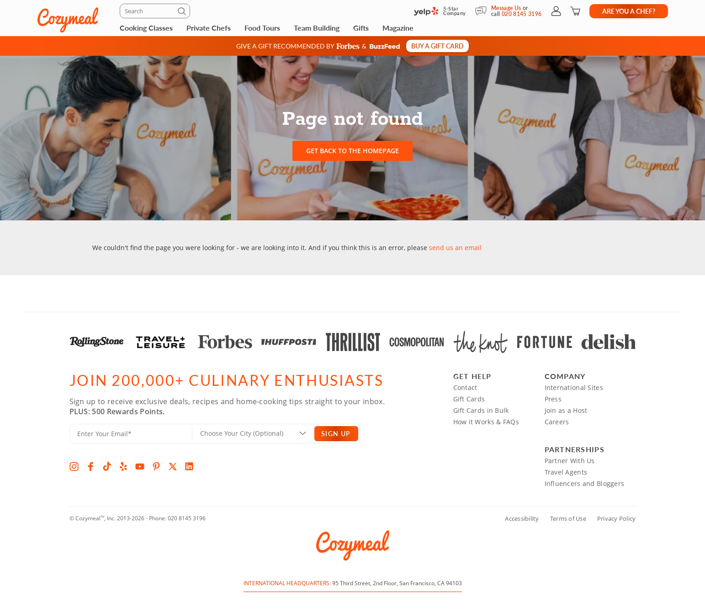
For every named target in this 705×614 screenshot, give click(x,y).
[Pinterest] (156, 466)
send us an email (455, 247)
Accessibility (522, 518)
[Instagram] (74, 466)
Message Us (506, 8)
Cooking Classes (146, 27)
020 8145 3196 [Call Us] (522, 14)
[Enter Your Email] (131, 433)
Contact (465, 387)
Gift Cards (469, 399)
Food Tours (262, 27)
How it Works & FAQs (486, 421)
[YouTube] (139, 466)
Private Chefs (208, 27)
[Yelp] (123, 466)
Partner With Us (570, 460)
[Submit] (183, 12)
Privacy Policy (616, 518)
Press (553, 399)
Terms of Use (568, 518)
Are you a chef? (628, 11)
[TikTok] (106, 466)
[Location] (259, 433)
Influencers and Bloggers (585, 483)
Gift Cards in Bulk (481, 410)
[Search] (155, 11)
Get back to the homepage (352, 150)
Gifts (361, 27)
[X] (172, 466)
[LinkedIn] (189, 466)
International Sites (574, 387)
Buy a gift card (437, 45)
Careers (557, 421)
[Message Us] (483, 11)
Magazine (397, 27)
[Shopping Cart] (575, 11)
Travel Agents (566, 472)
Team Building (316, 27)
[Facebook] (90, 466)
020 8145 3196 (187, 518)
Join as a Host (566, 410)
